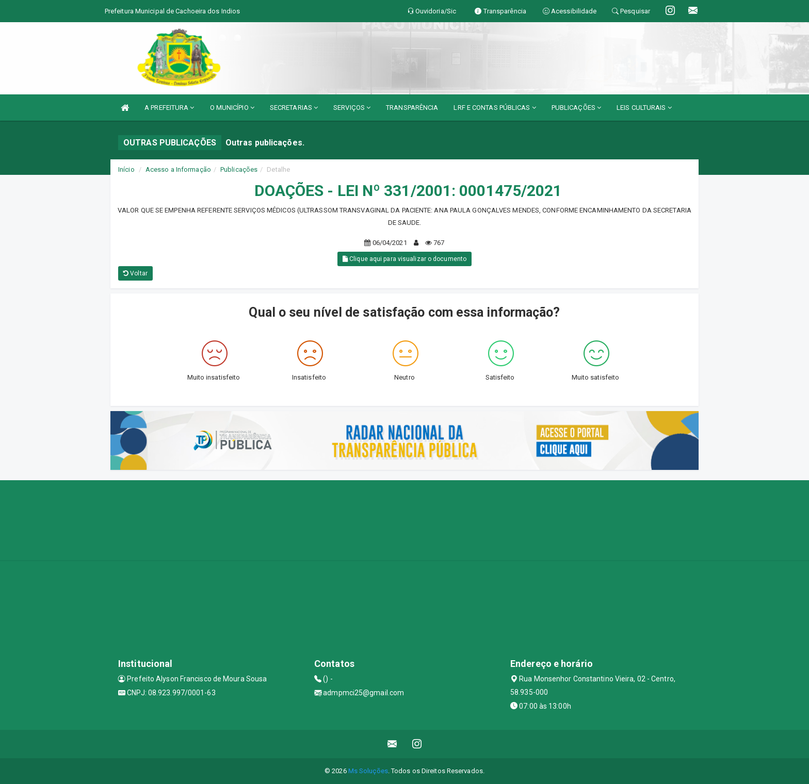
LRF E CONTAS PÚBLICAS (495, 107)
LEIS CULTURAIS (644, 107)
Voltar (135, 273)
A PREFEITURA (169, 107)
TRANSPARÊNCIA (412, 107)
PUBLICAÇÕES (576, 107)
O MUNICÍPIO (232, 107)
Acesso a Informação (178, 169)
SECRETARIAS (294, 107)
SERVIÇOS (351, 107)
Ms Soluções (368, 771)
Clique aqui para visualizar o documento (404, 259)
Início (126, 169)
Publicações (238, 169)
